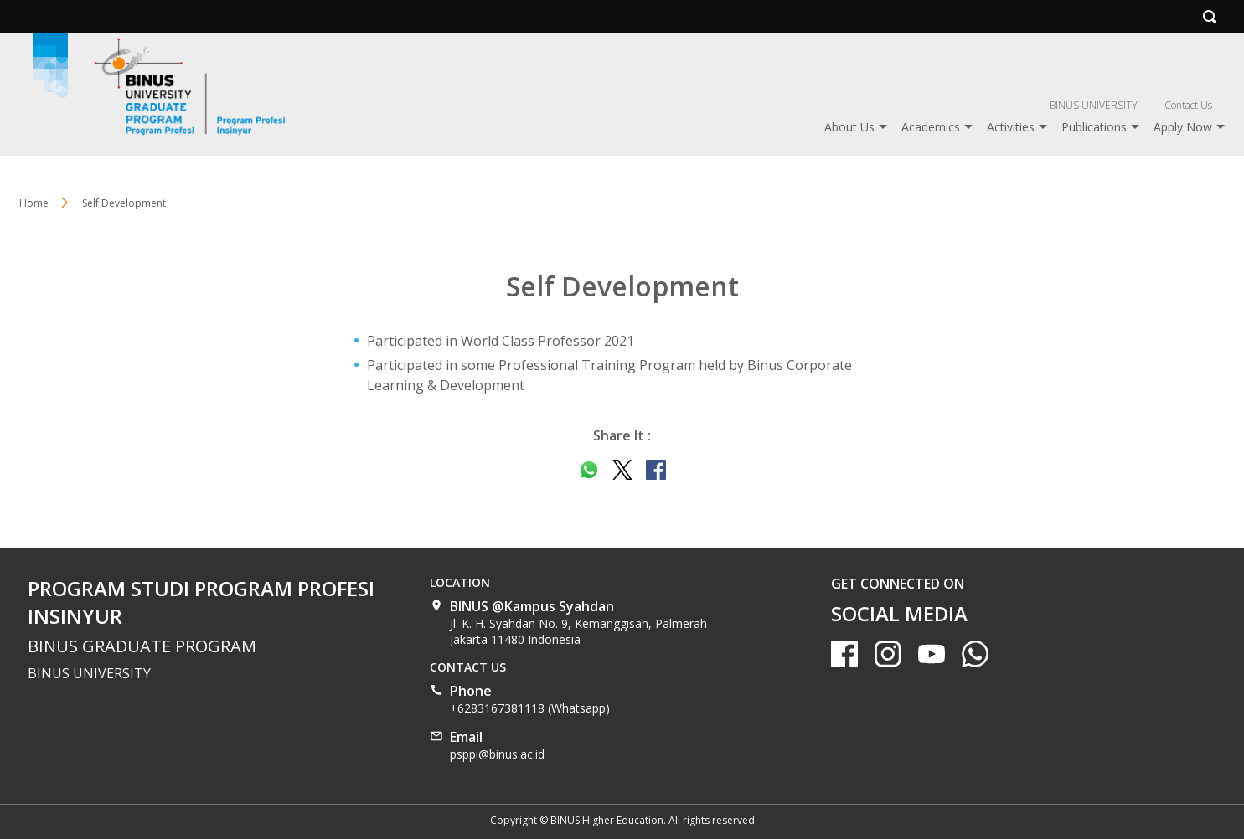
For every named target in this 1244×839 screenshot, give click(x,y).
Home (34, 203)
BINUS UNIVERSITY (1094, 105)
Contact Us (1188, 105)
